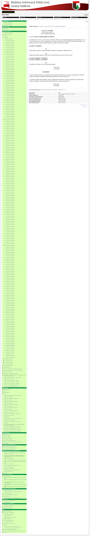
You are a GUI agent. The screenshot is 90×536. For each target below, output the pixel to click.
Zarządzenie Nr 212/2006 (9, 283)
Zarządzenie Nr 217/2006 (9, 290)
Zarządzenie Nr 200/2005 (9, 264)
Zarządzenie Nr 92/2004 (9, 87)
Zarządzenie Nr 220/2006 (9, 295)
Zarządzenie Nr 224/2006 (9, 302)
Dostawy (5, 390)
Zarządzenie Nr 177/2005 (9, 224)
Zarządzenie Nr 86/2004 (9, 78)
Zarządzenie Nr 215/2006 (9, 286)
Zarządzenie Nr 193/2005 (9, 252)
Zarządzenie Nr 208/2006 (9, 276)
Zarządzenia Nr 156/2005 (9, 193)
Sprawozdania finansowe (8, 438)
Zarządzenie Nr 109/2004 (9, 116)
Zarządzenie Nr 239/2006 (9, 328)
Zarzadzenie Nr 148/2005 (9, 180)
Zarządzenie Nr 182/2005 (9, 233)
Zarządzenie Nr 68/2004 (9, 52)
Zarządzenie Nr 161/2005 (9, 200)
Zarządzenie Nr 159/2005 (9, 197)
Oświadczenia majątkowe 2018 (9, 446)
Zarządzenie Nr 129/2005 (9, 150)
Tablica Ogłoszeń (7, 367)
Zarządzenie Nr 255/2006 (9, 355)
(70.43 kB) (56, 89)
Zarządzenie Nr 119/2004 (9, 133)
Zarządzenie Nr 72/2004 (9, 59)
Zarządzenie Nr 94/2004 (9, 90)
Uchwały (5, 35)
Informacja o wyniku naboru (9, 453)
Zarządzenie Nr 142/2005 (9, 169)
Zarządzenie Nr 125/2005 (9, 143)
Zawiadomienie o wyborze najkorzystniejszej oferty (13, 418)
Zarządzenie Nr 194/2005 (9, 254)
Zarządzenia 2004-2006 (49, 26)
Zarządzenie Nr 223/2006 (9, 300)
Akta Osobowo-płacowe (8, 521)
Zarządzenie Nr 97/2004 (9, 95)
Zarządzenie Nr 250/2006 (9, 346)
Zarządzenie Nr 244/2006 (9, 336)
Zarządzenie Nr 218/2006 (9, 291)
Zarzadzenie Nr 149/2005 (9, 181)
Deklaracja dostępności (8, 511)
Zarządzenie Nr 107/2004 (9, 112)
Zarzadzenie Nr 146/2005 (9, 176)
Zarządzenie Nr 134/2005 (9, 159)
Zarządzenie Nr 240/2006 (9, 329)
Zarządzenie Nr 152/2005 (9, 186)
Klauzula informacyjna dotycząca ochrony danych (12, 377)
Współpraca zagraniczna (8, 508)
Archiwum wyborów (7, 475)
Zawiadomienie (6, 416)
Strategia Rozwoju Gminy (8, 32)
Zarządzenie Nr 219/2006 (9, 293)
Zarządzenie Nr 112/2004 (9, 121)
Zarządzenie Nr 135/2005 (9, 161)
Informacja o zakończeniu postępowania (11, 398)
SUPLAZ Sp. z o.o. (7, 496)
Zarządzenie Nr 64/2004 (9, 47)
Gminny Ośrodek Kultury (8, 490)
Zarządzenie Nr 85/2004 (9, 76)
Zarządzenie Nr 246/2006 (9, 340)
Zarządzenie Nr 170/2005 (9, 212)
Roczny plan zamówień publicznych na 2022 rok (12, 428)
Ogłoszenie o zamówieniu (8, 403)
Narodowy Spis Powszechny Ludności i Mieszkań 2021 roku (14, 530)
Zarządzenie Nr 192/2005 (9, 250)
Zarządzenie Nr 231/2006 (9, 314)
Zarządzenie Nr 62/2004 (9, 44)
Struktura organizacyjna (8, 22)
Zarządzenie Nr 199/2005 (9, 262)
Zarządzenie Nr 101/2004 (9, 102)
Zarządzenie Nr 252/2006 (9, 350)
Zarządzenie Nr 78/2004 (9, 68)
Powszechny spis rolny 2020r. (9, 512)
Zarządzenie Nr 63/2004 (9, 45)
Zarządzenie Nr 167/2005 (9, 207)
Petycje (5, 532)
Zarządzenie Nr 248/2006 (9, 343)
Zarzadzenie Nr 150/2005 (9, 183)
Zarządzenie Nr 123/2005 (9, 140)
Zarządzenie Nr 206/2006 (9, 274)
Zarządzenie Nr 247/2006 (9, 341)
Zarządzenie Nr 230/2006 (9, 312)
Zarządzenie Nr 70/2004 (9, 56)
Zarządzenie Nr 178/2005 (9, 226)
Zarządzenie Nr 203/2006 (9, 269)
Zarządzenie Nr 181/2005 (9, 231)
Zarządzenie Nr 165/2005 (9, 204)
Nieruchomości (6, 392)
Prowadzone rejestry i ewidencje (9, 523)
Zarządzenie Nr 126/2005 (9, 145)
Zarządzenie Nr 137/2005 (9, 164)
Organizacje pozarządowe (8, 506)
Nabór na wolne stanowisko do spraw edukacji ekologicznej (14, 452)
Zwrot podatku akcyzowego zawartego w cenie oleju (13, 370)
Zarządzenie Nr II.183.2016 (10, 357)
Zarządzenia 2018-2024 (9, 364)
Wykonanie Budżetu (7, 435)
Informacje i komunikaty (8, 371)
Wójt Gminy (6, 28)
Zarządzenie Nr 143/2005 (9, 171)
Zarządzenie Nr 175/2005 (9, 221)
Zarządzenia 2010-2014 (9, 360)
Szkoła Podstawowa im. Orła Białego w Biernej (12, 497)
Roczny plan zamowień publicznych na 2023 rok (12, 429)
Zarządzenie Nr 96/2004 (9, 94)
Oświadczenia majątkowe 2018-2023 (10, 447)
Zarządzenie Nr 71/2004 (9, 57)
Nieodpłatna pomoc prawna (8, 514)
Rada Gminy (6, 29)
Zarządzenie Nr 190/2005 (9, 247)
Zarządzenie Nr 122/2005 (9, 138)
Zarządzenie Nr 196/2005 (9, 257)
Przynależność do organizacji (9, 505)
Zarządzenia (6, 37)
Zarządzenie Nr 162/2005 (9, 202)
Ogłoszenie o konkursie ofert (9, 412)
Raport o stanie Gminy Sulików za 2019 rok (11, 381)
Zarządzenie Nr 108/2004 (9, 114)
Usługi (5, 393)
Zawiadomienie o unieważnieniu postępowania (12, 413)
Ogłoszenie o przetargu (8, 396)
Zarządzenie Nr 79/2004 (9, 69)
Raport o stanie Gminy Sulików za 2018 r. (11, 380)
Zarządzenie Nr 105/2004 (9, 109)
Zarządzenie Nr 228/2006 (9, 309)
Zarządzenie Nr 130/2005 (9, 152)
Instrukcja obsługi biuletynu (9, 520)
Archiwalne (6, 443)
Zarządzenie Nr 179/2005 (9, 228)
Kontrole (5, 524)
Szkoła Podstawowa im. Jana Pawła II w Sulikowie (13, 491)
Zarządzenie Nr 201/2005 (9, 266)
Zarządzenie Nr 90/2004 (9, 83)
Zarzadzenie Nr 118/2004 (9, 131)
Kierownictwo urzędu (7, 25)
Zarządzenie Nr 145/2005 (9, 174)
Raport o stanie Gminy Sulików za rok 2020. (11, 383)
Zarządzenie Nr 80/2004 (9, 71)
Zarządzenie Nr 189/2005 (9, 245)
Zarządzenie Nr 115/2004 (9, 126)
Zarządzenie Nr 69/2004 (9, 54)
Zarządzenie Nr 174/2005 (9, 219)
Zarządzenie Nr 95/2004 (9, 92)
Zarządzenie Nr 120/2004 (9, 135)
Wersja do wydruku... (84, 104)
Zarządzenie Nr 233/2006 (9, 317)
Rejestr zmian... (85, 106)
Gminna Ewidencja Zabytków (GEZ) (10, 529)
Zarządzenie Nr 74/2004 (9, 61)
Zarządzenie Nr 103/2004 (9, 106)
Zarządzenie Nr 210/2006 (9, 279)
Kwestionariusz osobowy (8, 471)
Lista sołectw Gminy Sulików (9, 500)
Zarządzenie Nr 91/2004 (9, 85)
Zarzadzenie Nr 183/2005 (9, 235)
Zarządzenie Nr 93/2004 (9, 88)
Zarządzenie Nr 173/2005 (9, 217)
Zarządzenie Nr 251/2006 (9, 348)
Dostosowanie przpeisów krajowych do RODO (12, 527)
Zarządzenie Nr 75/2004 (9, 63)
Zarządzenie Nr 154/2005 (9, 190)
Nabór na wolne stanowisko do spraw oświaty (12, 465)
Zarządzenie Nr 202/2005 (9, 267)
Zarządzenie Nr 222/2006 (9, 298)
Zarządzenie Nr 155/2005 (9, 192)
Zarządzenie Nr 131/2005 (9, 154)
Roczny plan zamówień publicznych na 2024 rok (12, 431)
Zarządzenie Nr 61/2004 (9, 42)
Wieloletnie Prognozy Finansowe (9, 440)
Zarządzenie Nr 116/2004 (9, 128)
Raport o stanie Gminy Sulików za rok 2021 (11, 384)
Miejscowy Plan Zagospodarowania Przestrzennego (13, 368)
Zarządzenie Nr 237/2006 (9, 324)
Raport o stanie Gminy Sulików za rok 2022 (11, 386)
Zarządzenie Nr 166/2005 (9, 205)
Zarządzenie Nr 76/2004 (9, 64)
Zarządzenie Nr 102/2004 (9, 104)
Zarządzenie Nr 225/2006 (9, 303)
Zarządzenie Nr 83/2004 (9, 73)
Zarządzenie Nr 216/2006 (9, 288)
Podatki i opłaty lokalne (8, 365)
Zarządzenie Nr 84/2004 (9, 75)
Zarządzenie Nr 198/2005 (9, 260)
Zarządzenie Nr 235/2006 (9, 321)
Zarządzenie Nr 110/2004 (9, 118)
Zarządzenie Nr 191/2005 (9, 248)
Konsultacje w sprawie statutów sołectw (11, 373)
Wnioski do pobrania (7, 515)
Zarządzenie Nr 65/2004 (9, 49)
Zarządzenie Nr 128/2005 (9, 149)
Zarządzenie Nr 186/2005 (9, 240)
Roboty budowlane (7, 389)
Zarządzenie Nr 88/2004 (9, 80)
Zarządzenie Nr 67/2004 (9, 51)
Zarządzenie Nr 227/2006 (9, 307)
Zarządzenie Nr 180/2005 (9, 229)
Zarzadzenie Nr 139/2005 (9, 166)
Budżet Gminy (6, 434)
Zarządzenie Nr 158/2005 (9, 195)
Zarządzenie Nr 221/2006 (9, 297)
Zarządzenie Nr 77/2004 (9, 66)
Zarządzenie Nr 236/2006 (9, 322)
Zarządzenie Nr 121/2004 (9, 137)
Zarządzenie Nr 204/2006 (9, 271)
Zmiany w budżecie (7, 437)
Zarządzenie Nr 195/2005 (9, 255)
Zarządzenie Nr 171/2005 (9, 214)
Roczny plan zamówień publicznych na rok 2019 (12, 421)
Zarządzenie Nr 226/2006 (9, 305)
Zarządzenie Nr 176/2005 (9, 223)
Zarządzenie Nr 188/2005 (9, 243)
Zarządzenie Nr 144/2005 (9, 173)
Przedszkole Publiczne (8, 493)
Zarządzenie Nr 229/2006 (9, 310)
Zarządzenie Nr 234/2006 (9, 319)
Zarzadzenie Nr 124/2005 (9, 142)
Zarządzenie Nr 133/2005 (9, 157)
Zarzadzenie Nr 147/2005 (9, 178)
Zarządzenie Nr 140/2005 (9, 168)
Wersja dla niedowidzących (8, 12)
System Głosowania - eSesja (9, 378)
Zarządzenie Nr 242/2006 (9, 333)
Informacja (6, 422)
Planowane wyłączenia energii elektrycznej (11, 526)
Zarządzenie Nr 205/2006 (9, 272)
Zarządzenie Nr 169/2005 (9, 211)
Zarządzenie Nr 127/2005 (9, 147)
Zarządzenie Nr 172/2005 (9, 216)
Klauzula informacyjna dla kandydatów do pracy (12, 469)
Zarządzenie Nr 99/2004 (9, 99)
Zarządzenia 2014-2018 (9, 362)
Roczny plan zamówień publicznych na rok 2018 (12, 395)
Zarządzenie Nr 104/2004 (9, 107)
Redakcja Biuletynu (7, 518)
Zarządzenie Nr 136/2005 (9, 162)
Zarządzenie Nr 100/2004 (9, 100)
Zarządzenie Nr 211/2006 (9, 281)
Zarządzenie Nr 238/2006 (9, 326)
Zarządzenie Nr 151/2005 (9, 185)
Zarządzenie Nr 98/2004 (9, 97)
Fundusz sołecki (7, 502)
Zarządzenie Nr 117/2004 (9, 130)
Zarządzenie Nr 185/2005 (9, 238)
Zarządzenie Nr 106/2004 (9, 111)
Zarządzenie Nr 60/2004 (9, 40)
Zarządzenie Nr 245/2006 (9, 338)
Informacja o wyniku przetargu (9, 419)
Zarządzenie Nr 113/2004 (9, 123)
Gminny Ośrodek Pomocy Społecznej (10, 494)
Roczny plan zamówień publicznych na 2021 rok (12, 426)
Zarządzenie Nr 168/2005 (9, 209)
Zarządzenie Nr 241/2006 (9, 331)
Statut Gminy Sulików (8, 34)
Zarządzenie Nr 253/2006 (9, 352)
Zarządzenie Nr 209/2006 (9, 278)
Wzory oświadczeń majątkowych (9, 449)
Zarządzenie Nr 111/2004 (9, 119)
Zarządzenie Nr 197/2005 (9, 259)
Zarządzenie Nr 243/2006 (9, 334)
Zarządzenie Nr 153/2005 (9, 188)
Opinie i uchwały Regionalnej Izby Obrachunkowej (13, 441)
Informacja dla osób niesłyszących (10, 517)
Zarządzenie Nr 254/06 (9, 353)
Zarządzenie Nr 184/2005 (9, 236)
